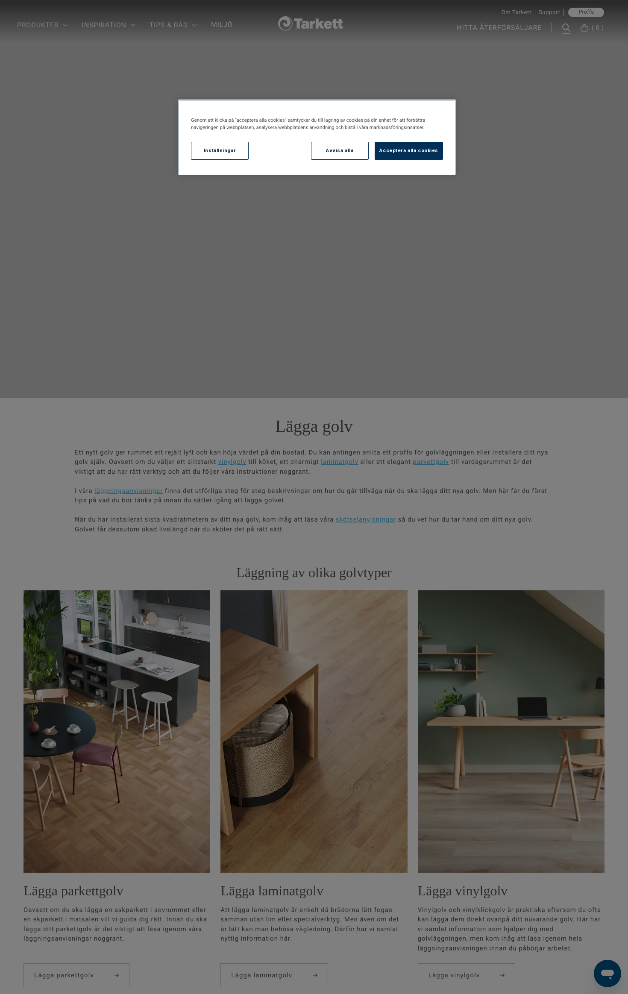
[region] (317, 137)
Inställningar (220, 150)
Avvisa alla (339, 150)
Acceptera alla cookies (408, 150)
